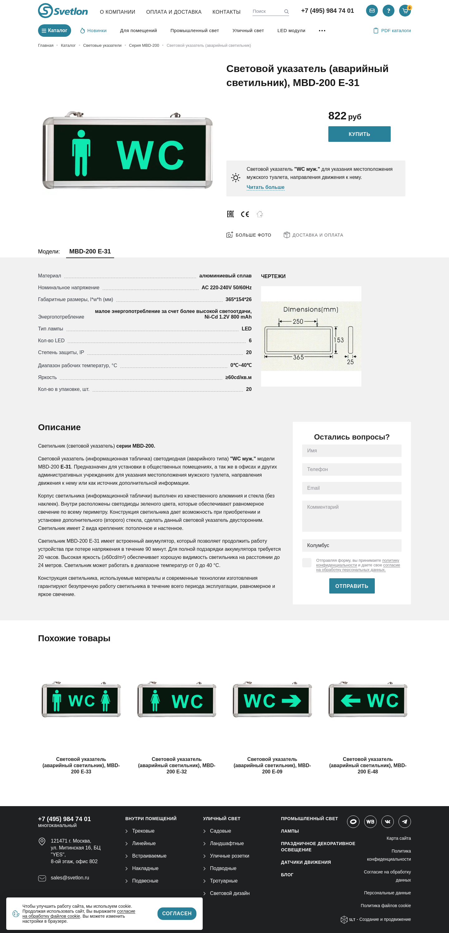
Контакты (227, 12)
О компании (118, 12)
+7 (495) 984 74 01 (327, 10)
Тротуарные (220, 880)
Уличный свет (248, 30)
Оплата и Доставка (174, 12)
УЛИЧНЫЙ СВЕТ (222, 818)
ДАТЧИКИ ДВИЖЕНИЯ (306, 862)
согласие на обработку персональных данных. (358, 567)
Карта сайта (399, 838)
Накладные (141, 868)
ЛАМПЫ (290, 831)
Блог (287, 874)
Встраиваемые (146, 855)
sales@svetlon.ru (70, 877)
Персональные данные (387, 892)
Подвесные (141, 880)
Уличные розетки (226, 855)
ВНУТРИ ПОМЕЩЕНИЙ (151, 818)
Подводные (220, 868)
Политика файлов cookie (386, 905)
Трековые (140, 831)
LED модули (292, 30)
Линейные (140, 843)
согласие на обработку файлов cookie (78, 914)
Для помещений (138, 30)
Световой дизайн (226, 893)
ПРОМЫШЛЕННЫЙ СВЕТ (309, 818)
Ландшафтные (223, 843)
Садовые (217, 831)
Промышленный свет (195, 30)
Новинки (93, 30)
